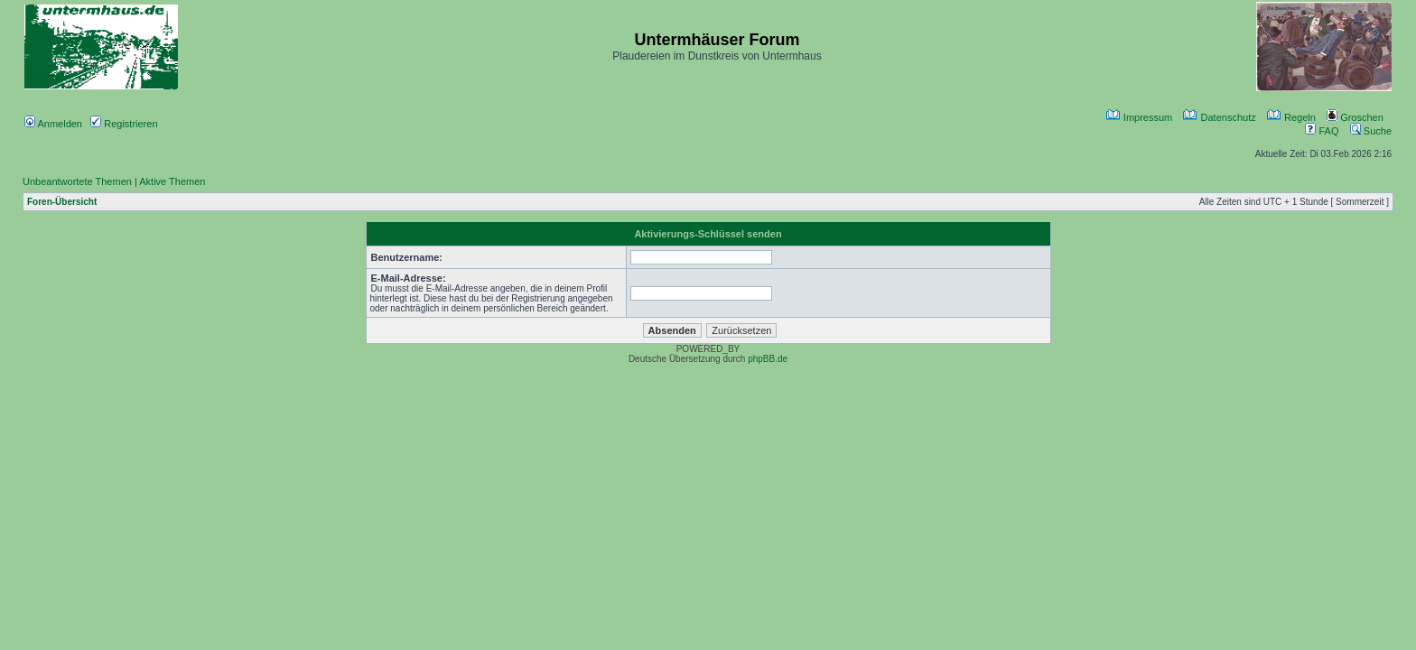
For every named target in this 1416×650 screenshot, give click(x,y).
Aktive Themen (172, 181)
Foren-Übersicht (62, 202)
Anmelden (53, 123)
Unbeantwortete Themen (77, 181)
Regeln (1291, 117)
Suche (1371, 130)
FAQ (1321, 130)
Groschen (1355, 117)
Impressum (1139, 117)
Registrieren (123, 123)
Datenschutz (1219, 117)
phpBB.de (767, 359)
